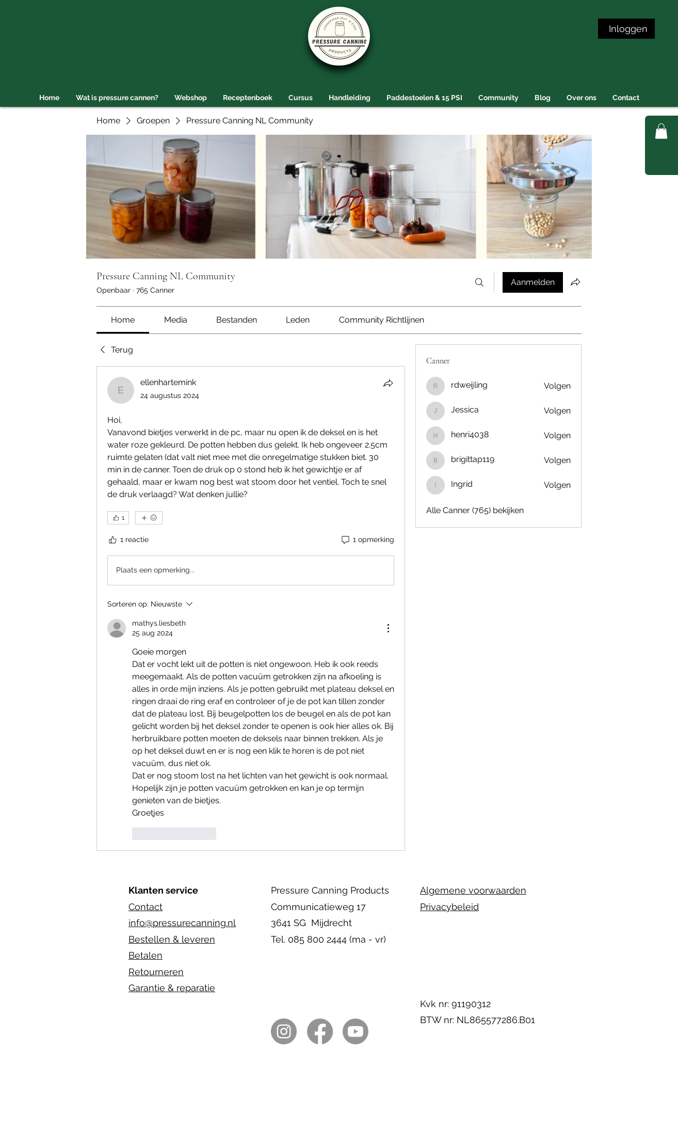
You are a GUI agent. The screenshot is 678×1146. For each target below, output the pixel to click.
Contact (145, 906)
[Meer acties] (388, 628)
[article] (250, 608)
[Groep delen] (575, 282)
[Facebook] (320, 1031)
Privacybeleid (449, 906)
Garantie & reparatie (171, 987)
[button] (661, 131)
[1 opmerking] (367, 540)
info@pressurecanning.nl (182, 922)
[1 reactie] (128, 540)
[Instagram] (284, 1031)
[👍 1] (118, 517)
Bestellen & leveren (171, 939)
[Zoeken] (479, 282)
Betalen (145, 955)
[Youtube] (355, 1031)
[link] (123, 320)
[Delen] (388, 383)
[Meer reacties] (149, 517)
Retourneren (156, 971)
